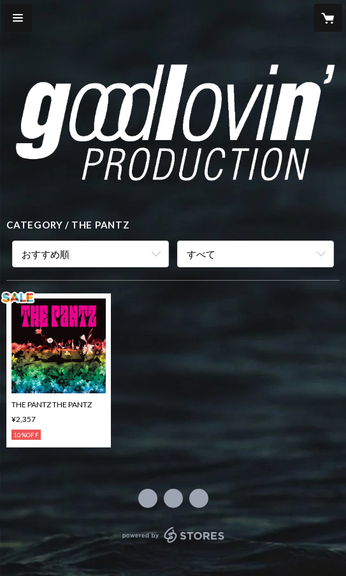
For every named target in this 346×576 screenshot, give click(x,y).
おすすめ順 (45, 254)
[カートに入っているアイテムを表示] (328, 18)
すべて (201, 254)
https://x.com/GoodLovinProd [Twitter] (173, 498)
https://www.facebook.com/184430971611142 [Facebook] (147, 498)
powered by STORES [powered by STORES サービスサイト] (173, 543)
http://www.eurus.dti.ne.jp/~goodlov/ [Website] (198, 498)
